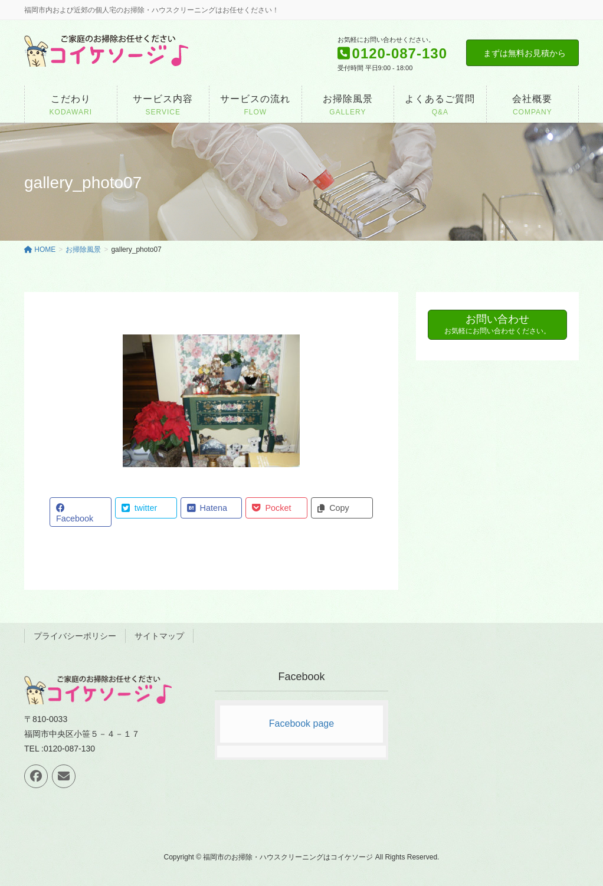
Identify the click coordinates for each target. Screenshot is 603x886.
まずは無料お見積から (524, 53)
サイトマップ (159, 636)
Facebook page (301, 723)
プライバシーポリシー (75, 636)
